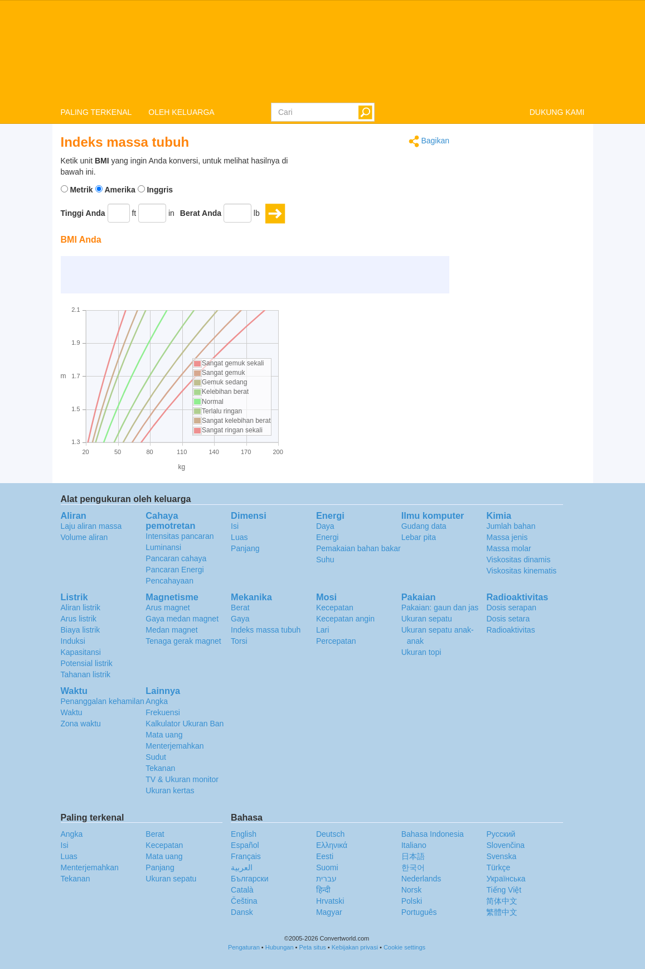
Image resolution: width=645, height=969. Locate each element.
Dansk (242, 912)
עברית (326, 878)
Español (245, 845)
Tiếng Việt (503, 889)
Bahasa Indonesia (432, 834)
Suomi (327, 867)
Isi (235, 526)
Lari (322, 629)
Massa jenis (506, 537)
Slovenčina (505, 845)
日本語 (413, 856)
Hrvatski (330, 900)
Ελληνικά (331, 845)
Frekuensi (163, 712)
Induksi (73, 641)
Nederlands (421, 878)
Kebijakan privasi (355, 947)
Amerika (119, 189)
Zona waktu (81, 723)
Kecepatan (334, 607)
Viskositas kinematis (521, 570)
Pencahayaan (169, 580)
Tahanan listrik (86, 674)
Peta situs (312, 947)
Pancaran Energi (174, 569)
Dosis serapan (511, 607)
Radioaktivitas (510, 629)
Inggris (160, 189)
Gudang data (424, 526)
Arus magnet (168, 607)
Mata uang (164, 734)
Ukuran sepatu (426, 618)
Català (242, 889)
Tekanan (160, 768)
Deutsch (330, 834)
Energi (327, 537)
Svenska (501, 856)
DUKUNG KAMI (557, 112)
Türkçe (498, 867)
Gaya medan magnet (182, 618)
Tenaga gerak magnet (183, 641)
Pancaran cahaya (176, 558)
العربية (242, 867)
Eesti (324, 856)
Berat (240, 607)
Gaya (240, 618)
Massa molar (508, 548)
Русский (500, 834)
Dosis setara (508, 618)
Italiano (413, 845)
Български (249, 878)
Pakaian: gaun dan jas (440, 607)
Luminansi (163, 547)
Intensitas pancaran (180, 536)
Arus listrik (79, 618)
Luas (239, 537)
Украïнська (505, 878)
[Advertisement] (379, 183)
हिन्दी (323, 889)
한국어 (413, 867)
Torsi (239, 641)
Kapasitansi (81, 652)
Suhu (325, 559)
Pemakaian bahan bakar (358, 548)
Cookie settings (404, 947)
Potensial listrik (87, 663)
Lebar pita (418, 537)
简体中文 (501, 900)
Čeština (244, 900)
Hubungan (279, 947)
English (243, 834)
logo (322, 51)
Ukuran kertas (170, 790)
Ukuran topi (421, 652)
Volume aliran (84, 537)
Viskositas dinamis (518, 559)
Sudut (156, 757)
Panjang (245, 548)
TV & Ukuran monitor (182, 779)
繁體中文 (501, 912)
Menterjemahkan (174, 745)
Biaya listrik (80, 629)
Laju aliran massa (91, 526)
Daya (325, 526)
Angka (157, 701)
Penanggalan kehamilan (102, 701)
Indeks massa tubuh (265, 629)
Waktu (72, 712)
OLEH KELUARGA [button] (181, 112)
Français (246, 856)
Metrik (81, 189)
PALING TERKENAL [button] (96, 112)
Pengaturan (244, 947)
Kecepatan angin (345, 618)
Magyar (329, 912)
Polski (411, 900)
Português (419, 912)
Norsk (411, 889)
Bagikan (429, 141)
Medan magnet (171, 629)
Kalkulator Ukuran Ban (185, 723)
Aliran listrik (81, 607)
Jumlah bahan (510, 526)
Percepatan (336, 641)
